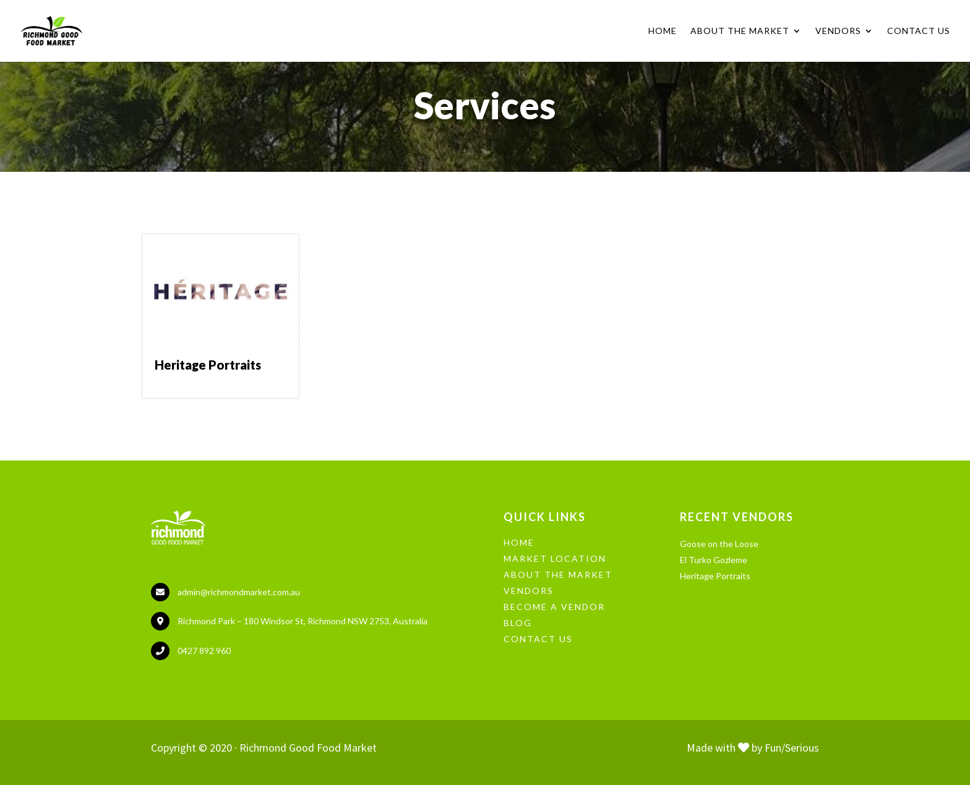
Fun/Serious (792, 747)
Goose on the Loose (719, 543)
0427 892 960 (204, 650)
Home (662, 31)
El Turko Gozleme (713, 559)
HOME (519, 542)
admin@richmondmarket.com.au (239, 592)
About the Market (739, 31)
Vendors (838, 31)
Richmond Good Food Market (308, 747)
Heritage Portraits (715, 576)
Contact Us (918, 31)
